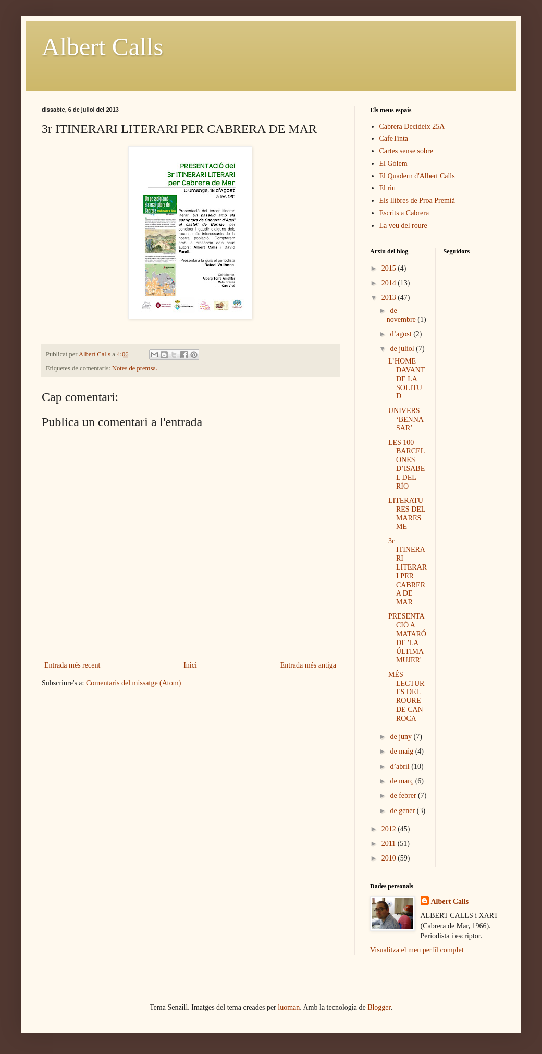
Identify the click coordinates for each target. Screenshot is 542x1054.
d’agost (401, 334)
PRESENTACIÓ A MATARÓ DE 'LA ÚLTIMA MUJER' (407, 638)
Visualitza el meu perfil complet (417, 950)
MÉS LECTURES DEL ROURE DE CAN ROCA (406, 696)
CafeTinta (393, 138)
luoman (289, 1007)
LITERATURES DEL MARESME (406, 513)
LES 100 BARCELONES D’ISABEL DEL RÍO (406, 464)
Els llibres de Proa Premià (417, 200)
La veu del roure (403, 225)
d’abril (400, 766)
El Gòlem (393, 163)
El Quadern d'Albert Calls (417, 176)
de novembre (402, 315)
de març (402, 781)
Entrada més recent (72, 665)
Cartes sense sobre (406, 151)
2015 (389, 268)
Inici (190, 665)
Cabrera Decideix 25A (412, 126)
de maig (402, 751)
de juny (401, 737)
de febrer (404, 795)
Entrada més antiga (308, 665)
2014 (389, 283)
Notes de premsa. (134, 368)
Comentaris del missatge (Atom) (133, 683)
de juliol (403, 349)
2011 (389, 843)
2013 (389, 297)
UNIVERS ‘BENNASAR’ (406, 419)
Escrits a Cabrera (404, 213)
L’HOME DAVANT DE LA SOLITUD (406, 378)
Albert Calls (102, 46)
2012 (389, 829)
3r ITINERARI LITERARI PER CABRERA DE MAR (407, 572)
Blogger (378, 1007)
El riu (387, 188)
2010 (389, 858)
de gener (403, 811)
